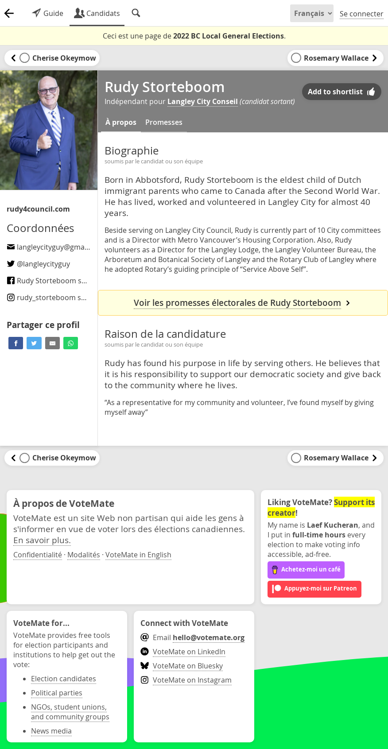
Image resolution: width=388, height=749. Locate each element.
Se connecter (362, 14)
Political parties (56, 693)
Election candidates (63, 678)
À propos (120, 122)
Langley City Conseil (202, 101)
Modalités (83, 555)
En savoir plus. (42, 539)
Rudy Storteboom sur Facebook (65, 281)
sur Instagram (65, 297)
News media (51, 731)
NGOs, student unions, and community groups (70, 712)
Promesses (163, 122)
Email (192, 637)
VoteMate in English (138, 555)
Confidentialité (37, 555)
